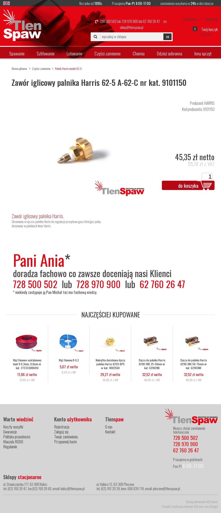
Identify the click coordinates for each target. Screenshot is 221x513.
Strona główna (19, 68)
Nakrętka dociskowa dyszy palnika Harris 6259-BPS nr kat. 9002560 (110, 364)
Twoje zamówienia (66, 436)
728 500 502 (108, 21)
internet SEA (191, 506)
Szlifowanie (45, 53)
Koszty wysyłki (13, 427)
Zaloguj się (211, 19)
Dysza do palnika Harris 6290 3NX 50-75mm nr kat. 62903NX (193, 364)
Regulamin (10, 446)
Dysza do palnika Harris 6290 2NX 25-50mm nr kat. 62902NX (152, 364)
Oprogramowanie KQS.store (202, 501)
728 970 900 (130, 21)
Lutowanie (74, 53)
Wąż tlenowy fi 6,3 (69, 360)
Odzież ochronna (169, 53)
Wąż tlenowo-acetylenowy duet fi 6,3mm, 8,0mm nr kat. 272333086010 (27, 364)
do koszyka (188, 185)
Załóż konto (190, 19)
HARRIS (209, 103)
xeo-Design (211, 506)
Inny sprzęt (203, 53)
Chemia (139, 53)
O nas (108, 427)
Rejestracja (61, 427)
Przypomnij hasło (65, 441)
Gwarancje (10, 432)
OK (167, 37)
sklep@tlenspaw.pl (131, 27)
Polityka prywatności (16, 436)
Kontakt (110, 432)
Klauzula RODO (13, 441)
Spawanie (16, 53)
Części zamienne (107, 53)
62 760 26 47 (151, 21)
